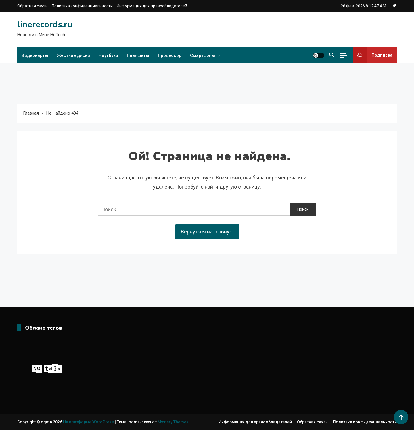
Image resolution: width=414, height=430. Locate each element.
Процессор (169, 55)
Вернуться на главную (207, 231)
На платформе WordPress (89, 422)
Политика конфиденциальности (82, 6)
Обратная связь (32, 6)
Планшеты (138, 55)
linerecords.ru (44, 24)
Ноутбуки (108, 55)
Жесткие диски (73, 55)
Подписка (372, 55)
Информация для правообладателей (152, 6)
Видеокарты (35, 55)
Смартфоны (202, 55)
